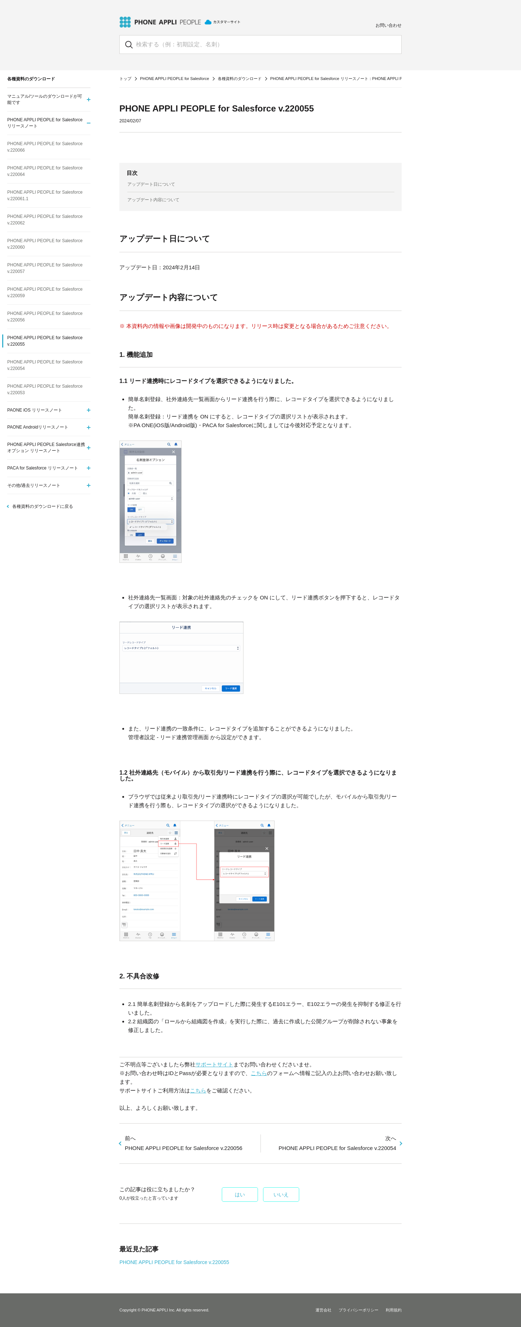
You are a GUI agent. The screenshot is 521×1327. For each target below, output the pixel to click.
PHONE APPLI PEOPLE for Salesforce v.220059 (44, 292)
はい (240, 1194)
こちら (259, 1073)
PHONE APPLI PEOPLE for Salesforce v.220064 (44, 171)
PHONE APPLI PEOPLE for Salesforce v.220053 (44, 389)
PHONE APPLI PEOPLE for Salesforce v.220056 (44, 317)
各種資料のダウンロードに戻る (42, 506)
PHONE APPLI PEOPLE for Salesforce (174, 78)
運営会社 (323, 1310)
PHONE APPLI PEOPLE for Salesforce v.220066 (44, 147)
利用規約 (394, 1310)
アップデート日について (151, 184)
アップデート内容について (153, 199)
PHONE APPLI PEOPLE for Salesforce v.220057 (44, 268)
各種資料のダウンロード (240, 78)
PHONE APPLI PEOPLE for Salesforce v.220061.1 (44, 195)
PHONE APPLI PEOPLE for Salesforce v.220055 (174, 1262)
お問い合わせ (389, 25)
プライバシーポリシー (358, 1310)
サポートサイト (214, 1064)
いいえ (281, 1194)
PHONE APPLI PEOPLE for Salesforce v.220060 (44, 244)
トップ (125, 78)
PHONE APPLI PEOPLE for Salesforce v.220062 (44, 220)
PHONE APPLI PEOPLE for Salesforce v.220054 (44, 365)
